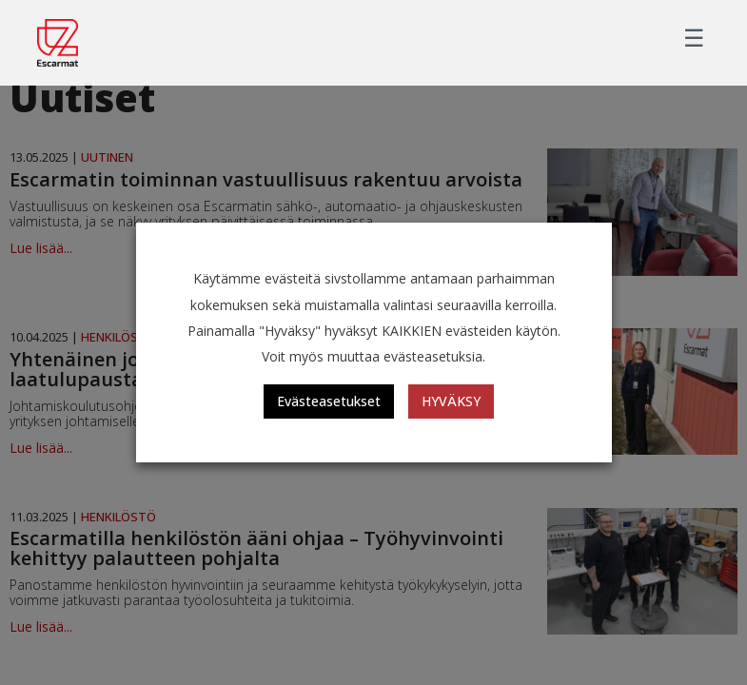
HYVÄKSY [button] (451, 401)
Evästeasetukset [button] (329, 401)
